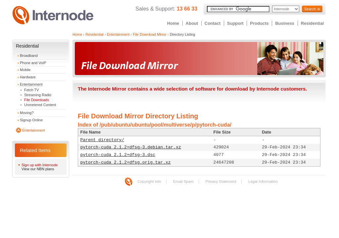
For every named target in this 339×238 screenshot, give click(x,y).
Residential (312, 23)
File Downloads (36, 100)
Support (235, 23)
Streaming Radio (37, 95)
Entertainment (31, 84)
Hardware (28, 77)
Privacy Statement (221, 181)
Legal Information (263, 181)
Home (173, 23)
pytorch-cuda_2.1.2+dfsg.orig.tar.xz (125, 162)
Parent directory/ (102, 140)
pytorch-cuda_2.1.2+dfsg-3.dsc (117, 154)
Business (284, 23)
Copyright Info (149, 181)
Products (259, 23)
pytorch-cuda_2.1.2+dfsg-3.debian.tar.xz (130, 147)
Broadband (29, 56)
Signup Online (31, 120)
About (192, 23)
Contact (212, 23)
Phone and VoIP (33, 63)
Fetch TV (31, 90)
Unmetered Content (40, 105)
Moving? (27, 113)
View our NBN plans (38, 169)
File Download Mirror (149, 34)
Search (310, 9)
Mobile (25, 70)
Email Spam (183, 181)
